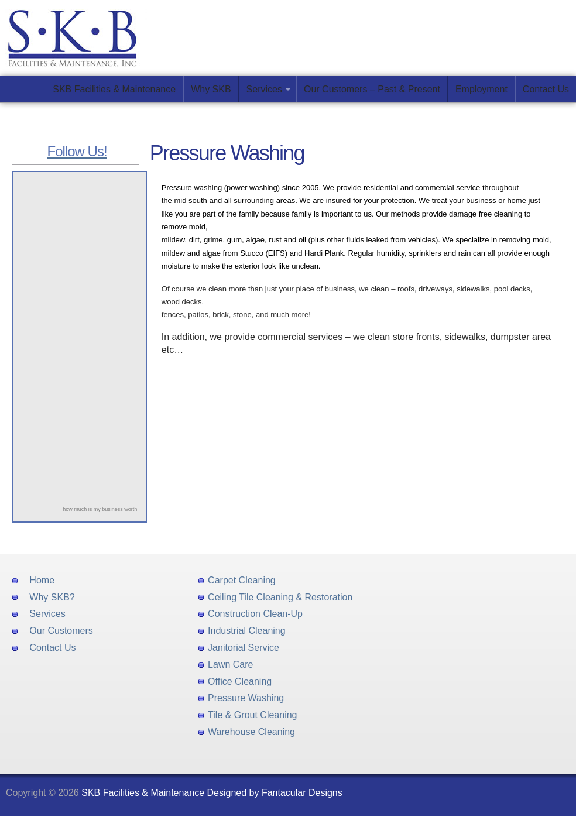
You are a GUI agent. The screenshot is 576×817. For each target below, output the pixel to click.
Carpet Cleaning (242, 580)
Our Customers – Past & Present (372, 89)
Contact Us (546, 89)
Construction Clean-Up (255, 614)
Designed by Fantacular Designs (274, 793)
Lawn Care (230, 665)
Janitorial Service (243, 648)
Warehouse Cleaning (251, 732)
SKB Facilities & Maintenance (114, 89)
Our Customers (60, 631)
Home (41, 580)
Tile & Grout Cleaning (252, 715)
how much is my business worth (100, 509)
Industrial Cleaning (247, 631)
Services (264, 89)
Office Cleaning (240, 681)
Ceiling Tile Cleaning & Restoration (280, 597)
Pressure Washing (246, 698)
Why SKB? (51, 597)
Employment (481, 89)
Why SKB (211, 89)
